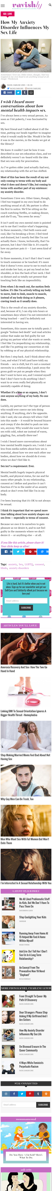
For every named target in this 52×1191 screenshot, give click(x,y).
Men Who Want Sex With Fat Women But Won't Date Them (25, 841)
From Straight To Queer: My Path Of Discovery (33, 998)
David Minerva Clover (26, 911)
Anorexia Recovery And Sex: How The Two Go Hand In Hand (24, 669)
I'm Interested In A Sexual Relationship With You (26, 883)
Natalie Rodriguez (25, 979)
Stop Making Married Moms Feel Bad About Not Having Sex (25, 757)
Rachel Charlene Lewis (16, 85)
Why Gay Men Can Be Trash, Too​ (17, 799)
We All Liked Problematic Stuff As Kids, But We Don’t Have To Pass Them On (34, 902)
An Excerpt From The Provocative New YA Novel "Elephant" (32, 971)
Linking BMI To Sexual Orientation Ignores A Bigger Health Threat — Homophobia (23, 713)
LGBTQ (29, 564)
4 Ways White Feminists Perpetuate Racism (31, 1064)
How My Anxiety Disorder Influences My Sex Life (31, 1032)
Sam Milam (22, 921)
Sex (21, 564)
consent (39, 564)
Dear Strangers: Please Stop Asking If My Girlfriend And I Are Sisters (33, 1016)
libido (4, 568)
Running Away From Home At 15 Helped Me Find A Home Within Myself (33, 937)
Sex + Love (7, 13)
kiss (19, 392)
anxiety (12, 564)
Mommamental (26, 1119)
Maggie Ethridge (24, 945)
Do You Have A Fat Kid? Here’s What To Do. (25, 1156)
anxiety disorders (19, 568)
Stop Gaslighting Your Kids (32, 917)
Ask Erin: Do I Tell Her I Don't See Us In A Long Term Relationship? (33, 955)
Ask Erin (26, 1169)
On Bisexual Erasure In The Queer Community (32, 1048)
